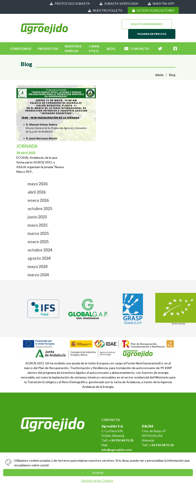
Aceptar (98, 472)
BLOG (111, 49)
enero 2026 (38, 200)
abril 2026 (36, 192)
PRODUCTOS (48, 49)
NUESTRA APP (161, 3)
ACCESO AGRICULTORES (153, 10)
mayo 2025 (37, 225)
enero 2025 (38, 241)
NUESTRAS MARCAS (73, 48)
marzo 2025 (38, 233)
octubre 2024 (40, 249)
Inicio (159, 75)
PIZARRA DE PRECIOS (151, 34)
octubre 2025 (40, 208)
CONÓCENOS (20, 49)
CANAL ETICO (94, 48)
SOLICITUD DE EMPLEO (147, 24)
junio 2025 (37, 216)
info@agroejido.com (116, 450)
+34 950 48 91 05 (121, 440)
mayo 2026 (37, 183)
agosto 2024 (39, 258)
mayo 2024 (37, 266)
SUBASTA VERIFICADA (118, 3)
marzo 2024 (38, 274)
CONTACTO (136, 48)
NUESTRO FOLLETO (105, 10)
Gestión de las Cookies (97, 480)
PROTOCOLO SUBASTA (70, 3)
